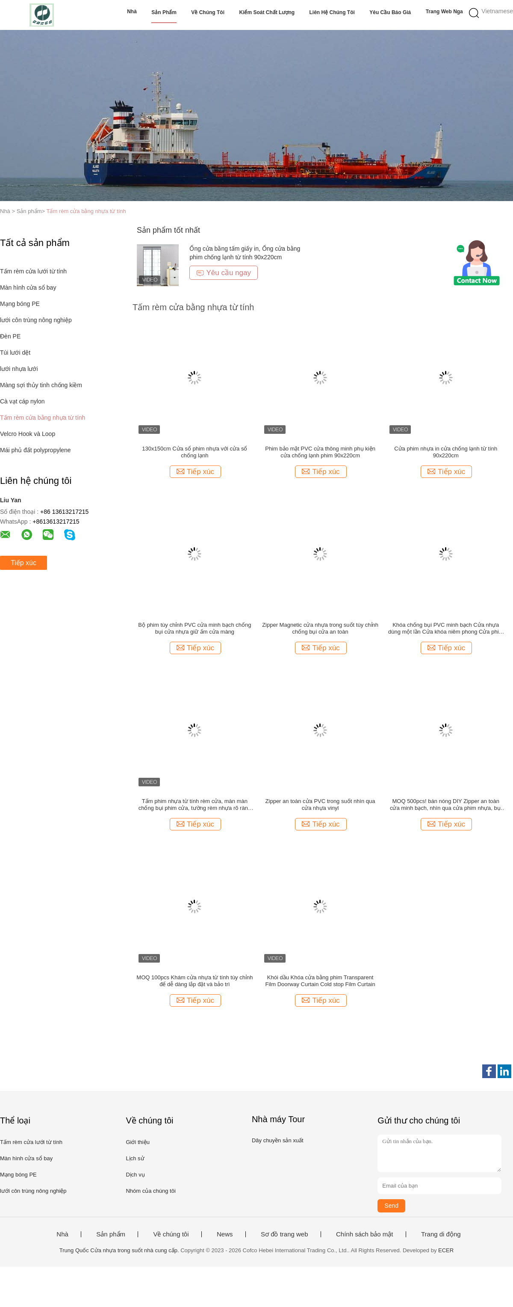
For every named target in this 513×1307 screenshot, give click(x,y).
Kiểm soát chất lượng (267, 12)
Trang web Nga (444, 12)
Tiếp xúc (23, 562)
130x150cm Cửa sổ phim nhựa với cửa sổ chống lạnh (194, 452)
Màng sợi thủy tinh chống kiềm (41, 385)
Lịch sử (135, 1158)
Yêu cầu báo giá (390, 12)
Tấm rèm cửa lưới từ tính (33, 271)
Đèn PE (10, 336)
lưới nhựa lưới (19, 368)
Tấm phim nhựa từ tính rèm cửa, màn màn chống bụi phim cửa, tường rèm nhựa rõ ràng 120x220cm (195, 805)
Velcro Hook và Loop (27, 433)
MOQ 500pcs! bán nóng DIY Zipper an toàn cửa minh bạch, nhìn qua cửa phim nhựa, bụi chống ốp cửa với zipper (446, 805)
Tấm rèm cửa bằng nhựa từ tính (86, 211)
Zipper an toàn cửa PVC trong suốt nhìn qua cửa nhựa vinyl (320, 804)
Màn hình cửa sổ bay (28, 287)
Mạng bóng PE (20, 303)
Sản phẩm (164, 12)
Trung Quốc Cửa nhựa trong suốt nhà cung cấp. (119, 1250)
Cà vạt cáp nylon (22, 401)
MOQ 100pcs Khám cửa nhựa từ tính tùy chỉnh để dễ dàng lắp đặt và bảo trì (194, 980)
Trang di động (441, 1234)
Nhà (132, 12)
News (225, 1234)
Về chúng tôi (207, 12)
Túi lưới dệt (15, 352)
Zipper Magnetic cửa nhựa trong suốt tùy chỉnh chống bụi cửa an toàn (320, 628)
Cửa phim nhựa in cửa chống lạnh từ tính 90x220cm (445, 452)
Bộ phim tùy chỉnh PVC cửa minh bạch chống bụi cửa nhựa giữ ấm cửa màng (194, 628)
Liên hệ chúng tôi (332, 12)
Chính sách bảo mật (364, 1234)
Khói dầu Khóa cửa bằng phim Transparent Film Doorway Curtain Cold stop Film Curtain (320, 980)
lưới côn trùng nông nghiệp (36, 320)
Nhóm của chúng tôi (150, 1191)
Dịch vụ (135, 1174)
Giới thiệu (137, 1142)
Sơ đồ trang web (284, 1234)
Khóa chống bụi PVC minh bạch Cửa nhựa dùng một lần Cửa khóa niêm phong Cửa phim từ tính (445, 628)
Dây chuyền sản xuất (278, 1140)
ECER (446, 1250)
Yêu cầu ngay (223, 273)
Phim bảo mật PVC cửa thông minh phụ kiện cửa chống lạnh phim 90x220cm (320, 452)
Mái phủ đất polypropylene (35, 450)
